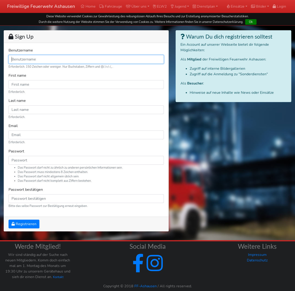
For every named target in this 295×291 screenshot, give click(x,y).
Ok (251, 22)
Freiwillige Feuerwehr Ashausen (41, 6)
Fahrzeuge (110, 6)
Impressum (257, 254)
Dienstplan (204, 6)
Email (13, 125)
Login (279, 6)
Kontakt (58, 277)
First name (17, 75)
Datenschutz (257, 260)
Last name (17, 100)
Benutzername (21, 50)
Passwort (16, 151)
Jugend (178, 6)
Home (88, 6)
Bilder (258, 6)
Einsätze (236, 6)
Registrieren (24, 224)
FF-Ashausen (145, 286)
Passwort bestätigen (26, 189)
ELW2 (160, 6)
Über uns (136, 6)
